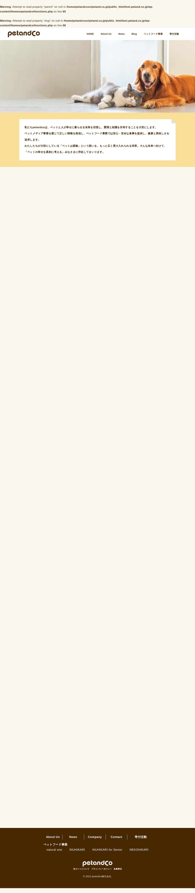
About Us (106, 34)
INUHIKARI (77, 854)
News (121, 34)
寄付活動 (174, 34)
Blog (134, 34)
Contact (116, 841)
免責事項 (118, 874)
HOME (90, 34)
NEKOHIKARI (139, 854)
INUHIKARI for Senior (107, 854)
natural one (54, 854)
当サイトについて (81, 874)
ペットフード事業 (153, 34)
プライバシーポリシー (101, 874)
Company (95, 841)
